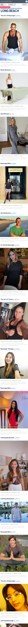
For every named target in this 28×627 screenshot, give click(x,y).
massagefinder (6, 1)
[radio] (1, 5)
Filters (24, 4)
